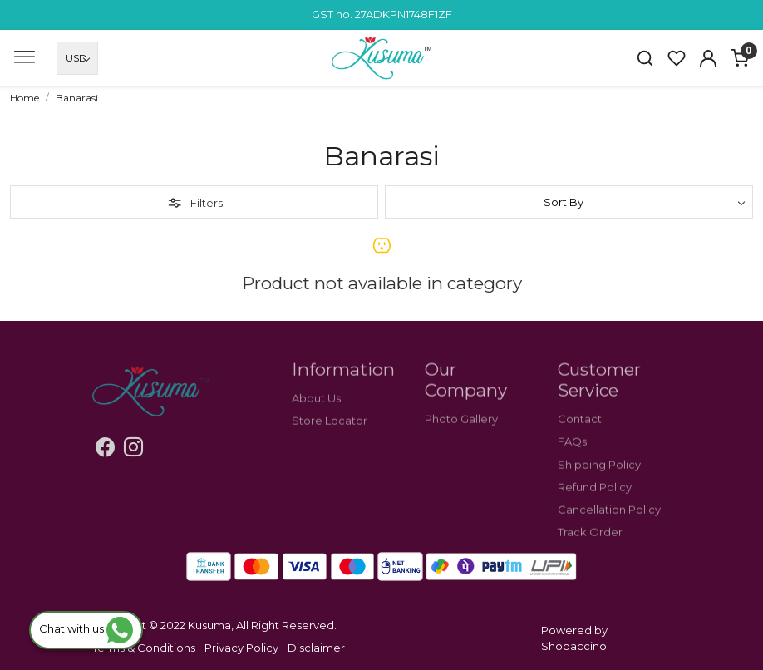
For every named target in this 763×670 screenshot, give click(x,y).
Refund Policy (595, 498)
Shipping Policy (599, 475)
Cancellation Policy (609, 521)
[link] (645, 58)
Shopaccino (574, 646)
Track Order (590, 543)
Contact (580, 430)
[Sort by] (569, 202)
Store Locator (329, 432)
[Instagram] (133, 450)
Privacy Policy (241, 647)
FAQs (572, 453)
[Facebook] (105, 450)
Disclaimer (316, 647)
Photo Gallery (461, 430)
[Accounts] (708, 58)
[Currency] (77, 58)
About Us (316, 409)
